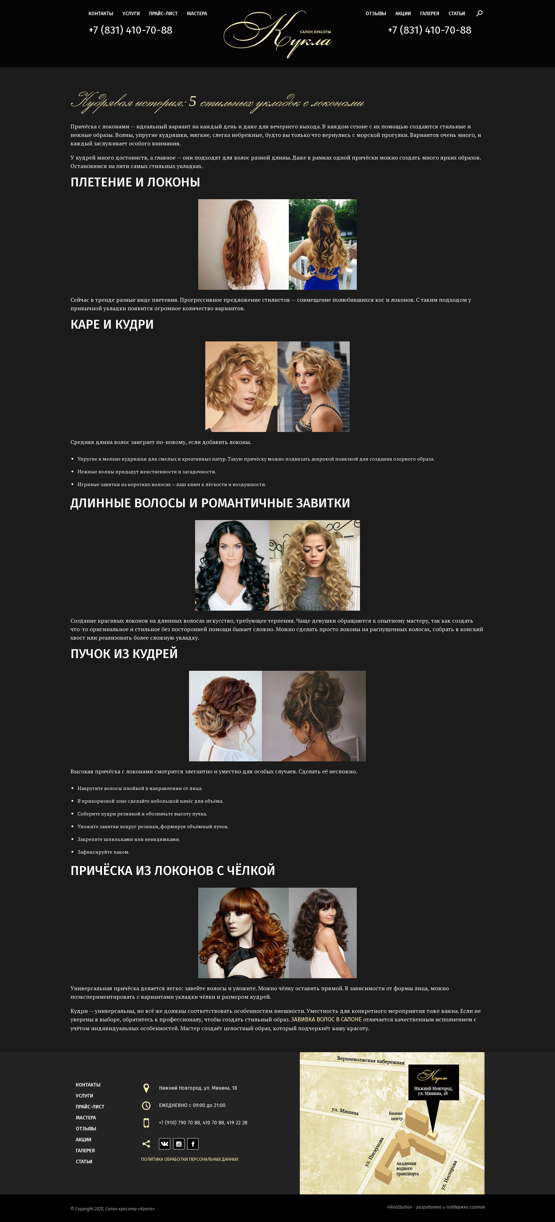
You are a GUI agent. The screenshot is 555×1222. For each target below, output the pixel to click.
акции (403, 14)
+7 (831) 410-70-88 (130, 30)
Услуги (131, 14)
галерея (429, 14)
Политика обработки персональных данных (189, 1159)
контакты (100, 14)
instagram (178, 1142)
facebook (193, 1142)
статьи (456, 14)
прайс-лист (163, 14)
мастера (197, 14)
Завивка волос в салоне (326, 1019)
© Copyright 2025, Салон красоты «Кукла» (112, 1208)
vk (162, 1142)
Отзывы (376, 14)
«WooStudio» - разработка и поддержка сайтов (436, 1207)
